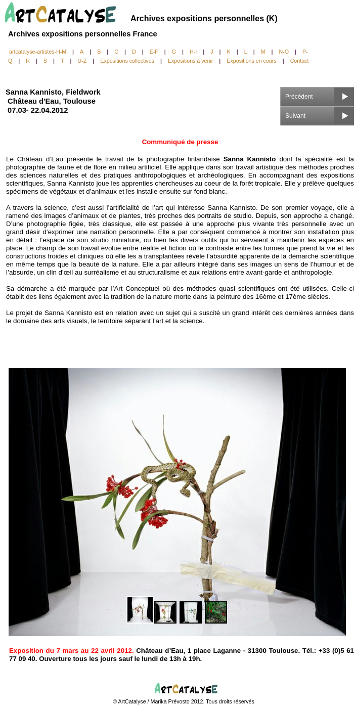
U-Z (82, 61)
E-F (154, 52)
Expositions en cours (251, 61)
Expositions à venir (190, 61)
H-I (193, 52)
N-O (284, 52)
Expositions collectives (127, 61)
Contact (299, 61)
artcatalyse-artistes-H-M (37, 52)
